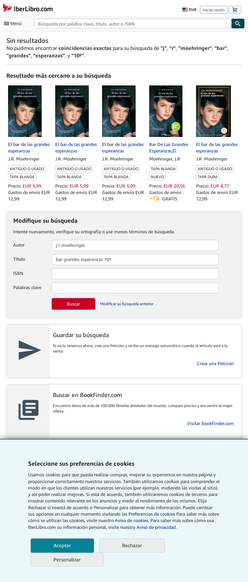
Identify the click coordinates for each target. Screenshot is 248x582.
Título (19, 259)
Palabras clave (27, 287)
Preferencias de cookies (152, 514)
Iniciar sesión (214, 9)
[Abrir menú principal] (14, 23)
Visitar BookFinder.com (210, 423)
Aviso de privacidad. (157, 527)
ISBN (18, 273)
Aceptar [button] (62, 545)
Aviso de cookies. (132, 520)
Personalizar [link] (67, 559)
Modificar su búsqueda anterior (126, 303)
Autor (19, 244)
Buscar (73, 303)
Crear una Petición (215, 363)
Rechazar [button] (132, 545)
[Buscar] (238, 23)
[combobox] (132, 23)
